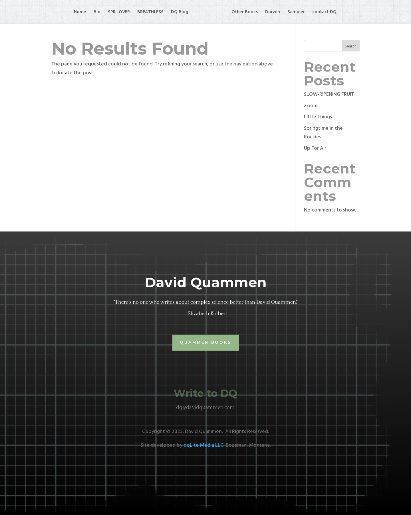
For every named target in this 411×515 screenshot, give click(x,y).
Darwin (272, 13)
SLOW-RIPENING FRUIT (329, 94)
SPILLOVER (119, 13)
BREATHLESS (150, 13)
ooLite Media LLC (203, 445)
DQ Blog (179, 13)
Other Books (244, 13)
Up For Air (315, 148)
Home (80, 13)
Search (350, 46)
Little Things (318, 117)
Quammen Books (205, 342)
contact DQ (324, 13)
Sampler (296, 13)
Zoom (310, 106)
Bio (97, 13)
